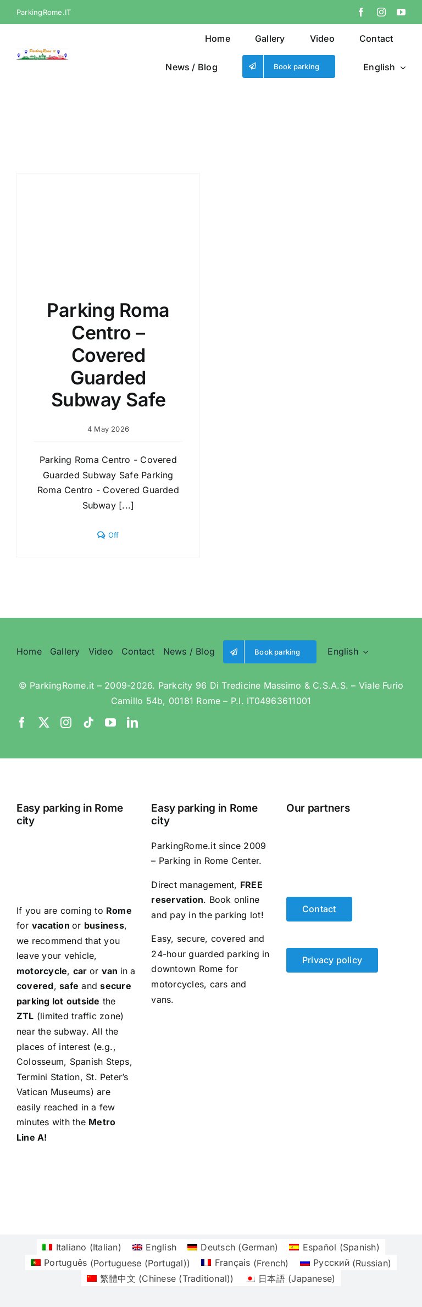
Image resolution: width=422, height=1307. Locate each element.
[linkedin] (132, 722)
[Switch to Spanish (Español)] (334, 1247)
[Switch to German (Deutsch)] (233, 1247)
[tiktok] (88, 722)
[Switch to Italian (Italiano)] (82, 1247)
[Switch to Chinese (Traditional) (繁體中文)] (160, 1278)
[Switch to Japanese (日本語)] (290, 1278)
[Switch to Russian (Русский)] (346, 1263)
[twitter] (43, 722)
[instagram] (381, 12)
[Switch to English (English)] (154, 1247)
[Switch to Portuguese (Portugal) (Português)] (110, 1263)
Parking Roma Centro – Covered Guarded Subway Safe (108, 355)
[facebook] (361, 12)
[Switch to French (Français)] (245, 1263)
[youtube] (401, 12)
